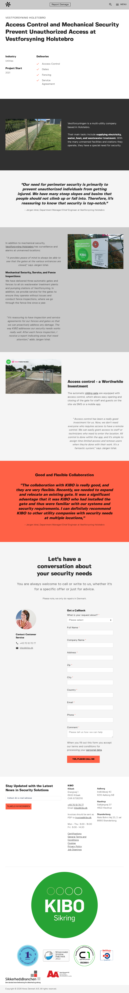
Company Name (76, 640)
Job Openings (75, 850)
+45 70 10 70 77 (28, 643)
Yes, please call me (83, 759)
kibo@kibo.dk (26, 648)
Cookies (72, 843)
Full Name (73, 628)
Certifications (74, 834)
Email (71, 702)
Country (72, 690)
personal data (94, 750)
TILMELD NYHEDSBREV (18, 806)
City (70, 677)
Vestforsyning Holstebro (19, 247)
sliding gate (91, 393)
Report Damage (60, 4)
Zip (69, 665)
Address (72, 653)
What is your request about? (83, 615)
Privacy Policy (75, 847)
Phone (71, 715)
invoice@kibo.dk (83, 818)
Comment (73, 727)
